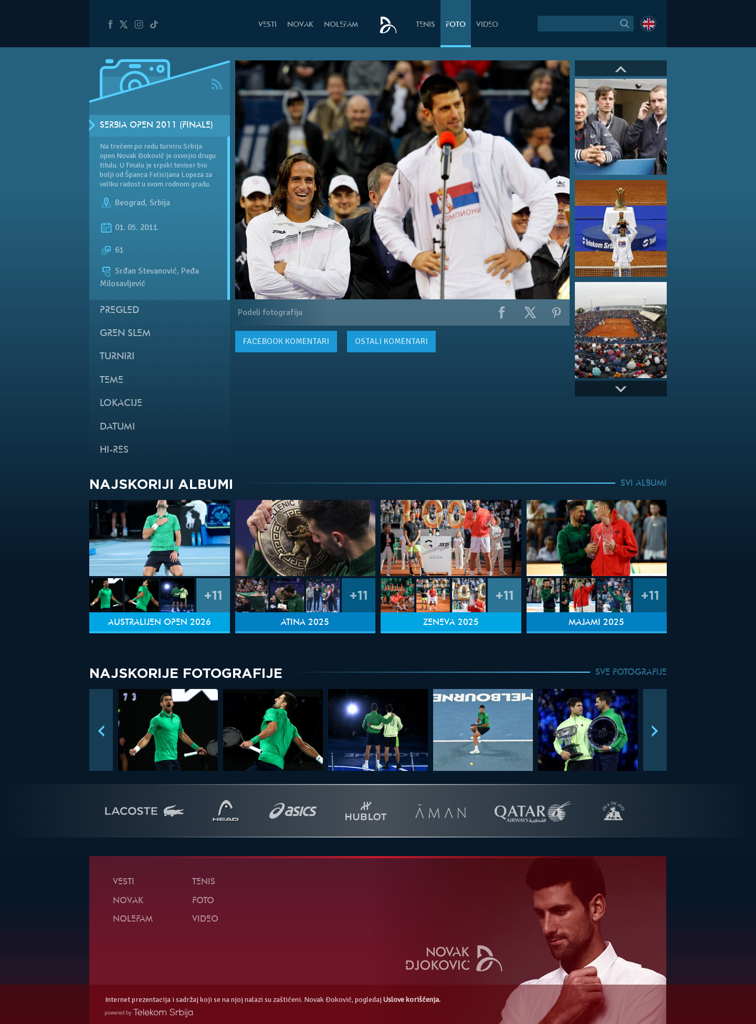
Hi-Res (114, 450)
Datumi (117, 427)
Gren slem (125, 334)
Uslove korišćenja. (411, 999)
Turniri (117, 357)
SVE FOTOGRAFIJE (631, 672)
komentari (286, 341)
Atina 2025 (305, 623)
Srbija (160, 202)
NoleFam (341, 25)
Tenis (425, 25)
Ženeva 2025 (451, 623)
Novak (300, 25)
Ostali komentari (391, 341)
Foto (456, 25)
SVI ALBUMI (644, 483)
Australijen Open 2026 (159, 623)
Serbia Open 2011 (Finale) (156, 125)
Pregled (119, 311)
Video (487, 25)
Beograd (130, 202)
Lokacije (121, 404)
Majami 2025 (596, 623)
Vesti (267, 25)
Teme (111, 380)
